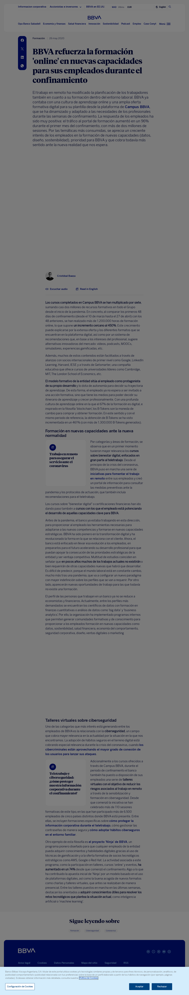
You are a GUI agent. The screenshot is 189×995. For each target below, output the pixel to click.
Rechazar (162, 986)
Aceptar (139, 986)
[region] (94, 981)
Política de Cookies (88, 978)
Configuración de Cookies (20, 986)
